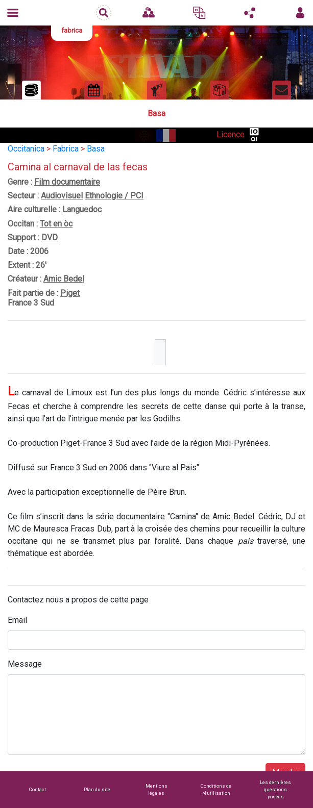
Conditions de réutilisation (216, 789)
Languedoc (82, 209)
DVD (49, 237)
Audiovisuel (62, 195)
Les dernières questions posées (275, 789)
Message (25, 664)
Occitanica (26, 149)
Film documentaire (67, 182)
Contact (37, 789)
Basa (96, 149)
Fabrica (66, 149)
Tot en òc (56, 224)
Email (17, 620)
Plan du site (97, 789)
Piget (70, 293)
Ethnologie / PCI (114, 195)
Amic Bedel (63, 279)
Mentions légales (156, 789)
